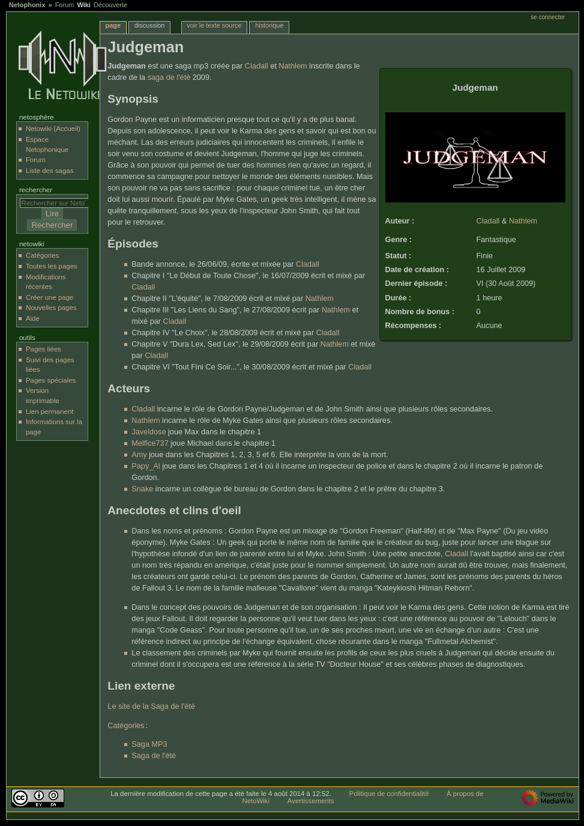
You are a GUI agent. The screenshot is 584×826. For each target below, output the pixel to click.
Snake (142, 489)
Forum (64, 4)
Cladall (488, 221)
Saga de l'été (153, 756)
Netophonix (27, 4)
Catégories (125, 725)
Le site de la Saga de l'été (151, 706)
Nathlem (523, 221)
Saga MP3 (149, 744)
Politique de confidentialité (389, 793)
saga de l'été (169, 77)
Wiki (84, 4)
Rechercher (35, 189)
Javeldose (148, 432)
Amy (138, 455)
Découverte (110, 4)
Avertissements (310, 800)
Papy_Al (145, 466)
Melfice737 (149, 443)
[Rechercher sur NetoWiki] (57, 203)
